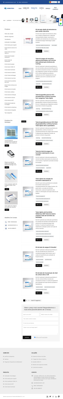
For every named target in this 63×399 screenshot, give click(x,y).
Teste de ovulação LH (40, 196)
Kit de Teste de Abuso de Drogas (11, 85)
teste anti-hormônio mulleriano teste (43, 233)
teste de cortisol (39, 287)
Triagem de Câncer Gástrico (39, 359)
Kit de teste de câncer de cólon (11, 48)
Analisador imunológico (10, 42)
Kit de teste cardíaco (9, 92)
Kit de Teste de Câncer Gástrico (10, 52)
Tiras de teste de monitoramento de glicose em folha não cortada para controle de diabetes (11, 142)
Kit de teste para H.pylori (11, 45)
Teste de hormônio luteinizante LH (43, 198)
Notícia (41, 8)
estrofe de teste (48, 259)
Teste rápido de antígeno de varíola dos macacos (11, 206)
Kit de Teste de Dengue (10, 75)
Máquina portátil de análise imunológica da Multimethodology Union (10, 163)
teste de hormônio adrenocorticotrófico (44, 81)
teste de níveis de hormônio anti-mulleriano (44, 236)
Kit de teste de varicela (10, 78)
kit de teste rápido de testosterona (43, 45)
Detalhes (46, 51)
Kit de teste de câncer (10, 97)
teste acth (38, 83)
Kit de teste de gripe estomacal (9, 56)
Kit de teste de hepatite (10, 110)
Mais (7, 145)
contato (34, 372)
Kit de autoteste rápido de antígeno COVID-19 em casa (11, 185)
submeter (27, 337)
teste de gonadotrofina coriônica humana (44, 111)
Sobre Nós (26, 8)
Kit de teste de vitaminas (10, 107)
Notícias (6, 359)
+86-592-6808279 (12, 228)
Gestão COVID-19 (37, 362)
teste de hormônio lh (40, 167)
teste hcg (38, 108)
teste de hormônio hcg (46, 108)
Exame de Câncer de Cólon (39, 356)
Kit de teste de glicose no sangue (10, 103)
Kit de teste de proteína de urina (10, 81)
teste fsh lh (48, 167)
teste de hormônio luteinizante (42, 165)
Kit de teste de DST (9, 100)
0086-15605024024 (23, 2)
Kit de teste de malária (10, 72)
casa (4, 20)
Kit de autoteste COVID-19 (11, 381)
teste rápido (54, 45)
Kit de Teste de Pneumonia (8, 60)
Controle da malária (37, 367)
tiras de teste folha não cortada (42, 47)
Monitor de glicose (9, 36)
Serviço (48, 8)
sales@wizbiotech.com (10, 2)
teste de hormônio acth (46, 83)
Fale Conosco (55, 8)
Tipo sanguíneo (8, 112)
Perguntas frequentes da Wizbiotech (13, 362)
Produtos (34, 8)
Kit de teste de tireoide (10, 89)
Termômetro (8, 39)
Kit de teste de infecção (10, 94)
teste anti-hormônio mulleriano (42, 231)
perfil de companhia (9, 356)
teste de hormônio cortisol (41, 289)
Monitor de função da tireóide (40, 364)
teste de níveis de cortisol (50, 287)
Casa (20, 8)
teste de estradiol (39, 259)
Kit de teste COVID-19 (10, 67)
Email (39, 51)
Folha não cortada (9, 33)
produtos (9, 20)
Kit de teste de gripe (9, 64)
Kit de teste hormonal (10, 69)
